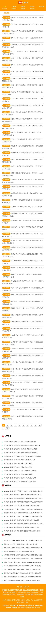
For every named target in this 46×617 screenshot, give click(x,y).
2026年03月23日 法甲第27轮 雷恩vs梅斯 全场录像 (18, 474)
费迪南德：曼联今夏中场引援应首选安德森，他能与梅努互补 (21, 544)
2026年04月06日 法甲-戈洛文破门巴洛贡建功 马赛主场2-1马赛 (21, 505)
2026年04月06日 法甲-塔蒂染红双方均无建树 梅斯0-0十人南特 (21, 527)
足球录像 (32, 6)
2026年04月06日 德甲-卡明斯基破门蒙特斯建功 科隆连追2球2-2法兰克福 (24, 523)
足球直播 (13, 6)
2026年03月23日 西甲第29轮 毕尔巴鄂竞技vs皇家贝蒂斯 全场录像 (22, 456)
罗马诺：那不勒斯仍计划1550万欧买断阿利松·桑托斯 (19, 551)
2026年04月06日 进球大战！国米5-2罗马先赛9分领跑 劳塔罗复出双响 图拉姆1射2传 (24, 516)
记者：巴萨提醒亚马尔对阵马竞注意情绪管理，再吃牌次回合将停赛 (23, 558)
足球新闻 (23, 9)
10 (40, 425)
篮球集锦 (13, 9)
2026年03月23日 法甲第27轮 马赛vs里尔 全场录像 (18, 467)
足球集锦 (4, 9)
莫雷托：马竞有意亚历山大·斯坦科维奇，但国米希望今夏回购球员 (22, 573)
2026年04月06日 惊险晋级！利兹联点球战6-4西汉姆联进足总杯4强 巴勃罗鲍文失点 (24, 513)
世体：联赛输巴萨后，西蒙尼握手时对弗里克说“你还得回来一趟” (22, 569)
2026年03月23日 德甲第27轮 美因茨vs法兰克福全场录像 (20, 481)
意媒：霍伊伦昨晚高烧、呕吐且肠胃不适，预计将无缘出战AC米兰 (22, 576)
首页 (4, 6)
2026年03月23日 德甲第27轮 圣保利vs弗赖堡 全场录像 (19, 460)
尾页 (7, 428)
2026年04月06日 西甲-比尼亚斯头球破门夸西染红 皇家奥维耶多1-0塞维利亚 (24, 509)
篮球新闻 (32, 9)
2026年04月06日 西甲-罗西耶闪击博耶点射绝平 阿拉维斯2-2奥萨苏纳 (23, 502)
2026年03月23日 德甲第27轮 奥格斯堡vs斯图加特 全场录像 (21, 449)
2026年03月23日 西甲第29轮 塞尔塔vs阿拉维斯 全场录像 (20, 478)
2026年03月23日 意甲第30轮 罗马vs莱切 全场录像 (18, 463)
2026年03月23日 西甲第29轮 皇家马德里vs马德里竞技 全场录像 (22, 445)
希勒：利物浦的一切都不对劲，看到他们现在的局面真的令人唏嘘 (22, 562)
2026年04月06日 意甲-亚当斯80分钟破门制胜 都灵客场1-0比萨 (21, 520)
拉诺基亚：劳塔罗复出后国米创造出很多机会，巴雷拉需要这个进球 (23, 555)
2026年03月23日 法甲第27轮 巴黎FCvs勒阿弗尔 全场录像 (20, 470)
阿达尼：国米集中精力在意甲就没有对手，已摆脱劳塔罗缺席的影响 (23, 540)
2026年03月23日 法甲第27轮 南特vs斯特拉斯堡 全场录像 (20, 441)
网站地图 (37, 607)
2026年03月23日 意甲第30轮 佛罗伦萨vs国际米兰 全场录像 (21, 452)
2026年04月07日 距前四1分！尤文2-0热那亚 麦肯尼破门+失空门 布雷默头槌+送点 (24, 494)
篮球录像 (41, 6)
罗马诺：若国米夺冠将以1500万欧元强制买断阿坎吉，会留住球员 (22, 566)
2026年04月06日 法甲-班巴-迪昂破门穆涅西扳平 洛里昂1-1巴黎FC (22, 531)
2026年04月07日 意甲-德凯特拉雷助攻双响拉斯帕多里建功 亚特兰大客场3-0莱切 (24, 498)
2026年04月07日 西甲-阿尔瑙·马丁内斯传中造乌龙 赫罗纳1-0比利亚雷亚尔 (24, 491)
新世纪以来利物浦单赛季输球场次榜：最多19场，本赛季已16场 (22, 580)
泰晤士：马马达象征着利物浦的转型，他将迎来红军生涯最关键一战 (23, 547)
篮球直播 (23, 6)
